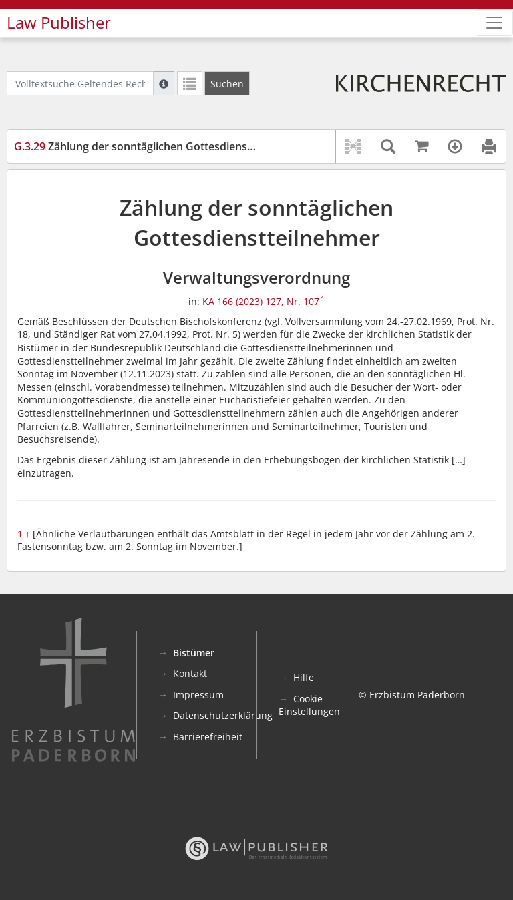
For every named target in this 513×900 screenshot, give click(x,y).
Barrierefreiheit (207, 736)
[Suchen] (227, 83)
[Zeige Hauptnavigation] (494, 22)
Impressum (198, 694)
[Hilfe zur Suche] (163, 83)
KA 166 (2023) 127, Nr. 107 (260, 301)
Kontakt (190, 673)
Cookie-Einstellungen (309, 705)
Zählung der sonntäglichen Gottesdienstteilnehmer (160, 146)
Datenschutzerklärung (223, 715)
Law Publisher (59, 23)
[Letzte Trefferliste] (189, 83)
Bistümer (193, 652)
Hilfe (303, 677)
